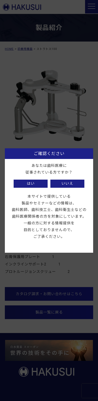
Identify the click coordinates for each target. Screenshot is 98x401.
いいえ (67, 183)
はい (31, 183)
